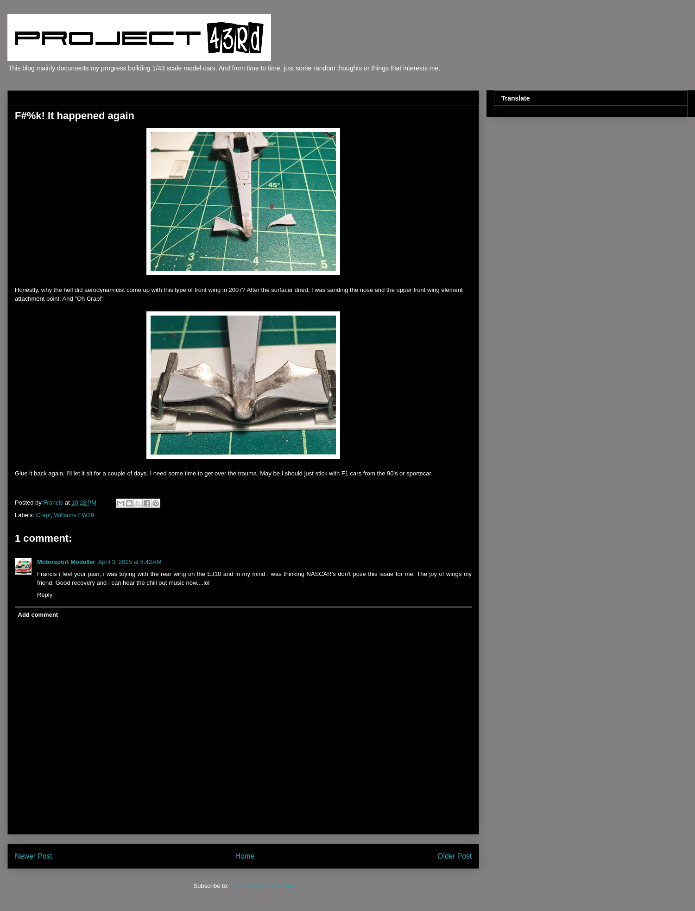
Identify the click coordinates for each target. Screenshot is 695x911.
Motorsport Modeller (66, 561)
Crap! (43, 515)
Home (245, 856)
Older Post (454, 856)
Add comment (38, 614)
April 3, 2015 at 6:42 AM (130, 561)
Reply (44, 594)
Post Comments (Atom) (261, 885)
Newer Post (33, 856)
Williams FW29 (74, 515)
